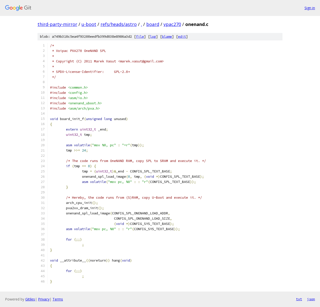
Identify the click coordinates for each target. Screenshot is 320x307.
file (140, 36)
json (311, 299)
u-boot (89, 24)
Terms (57, 299)
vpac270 (172, 24)
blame (167, 36)
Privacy (44, 299)
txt (299, 299)
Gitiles (30, 299)
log (153, 36)
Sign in (309, 7)
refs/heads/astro (118, 24)
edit (182, 36)
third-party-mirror (57, 24)
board (152, 24)
